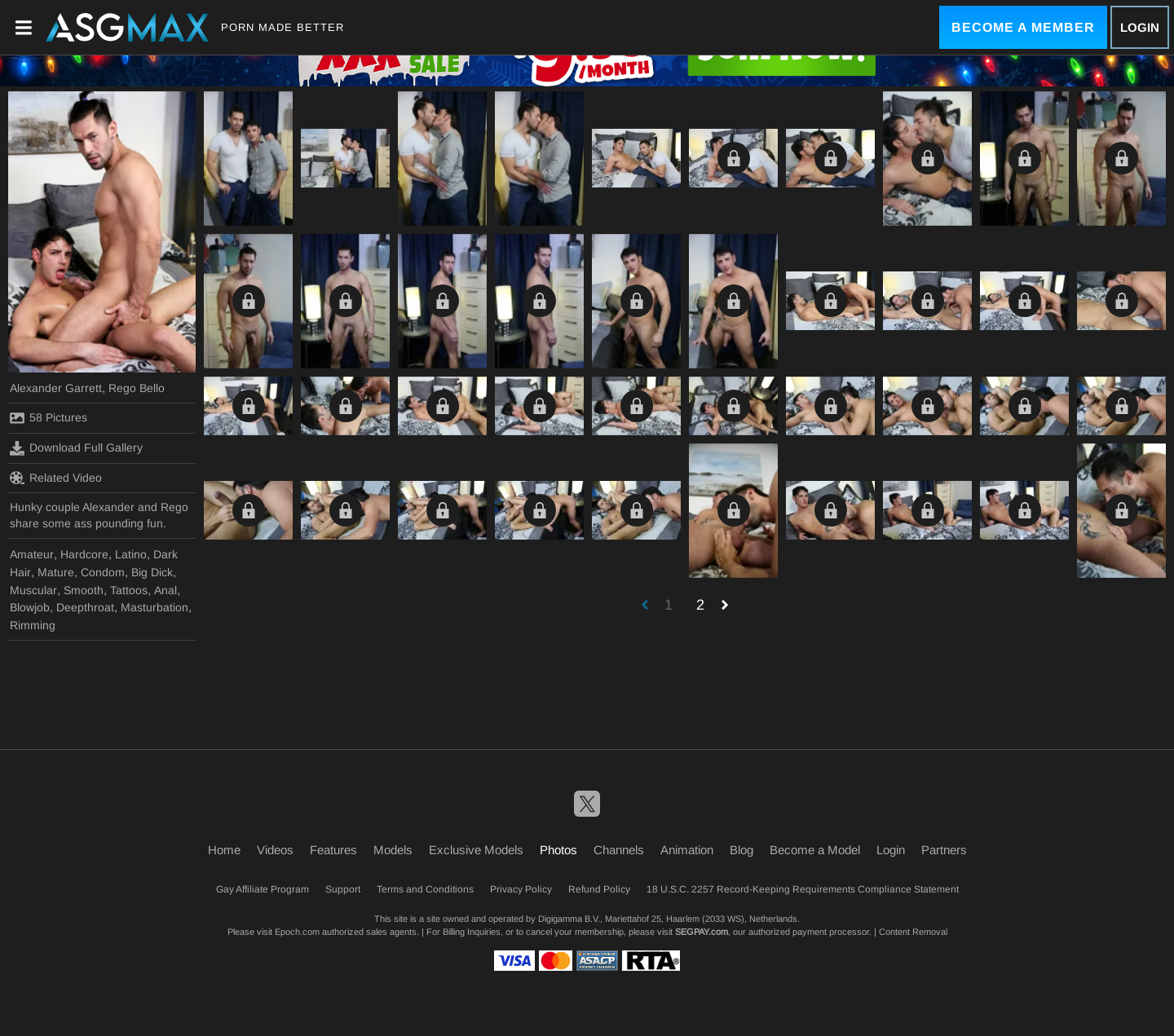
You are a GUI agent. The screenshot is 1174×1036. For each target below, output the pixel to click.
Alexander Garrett (56, 388)
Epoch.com (297, 932)
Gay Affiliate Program (262, 889)
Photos (558, 850)
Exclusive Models (476, 850)
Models (393, 850)
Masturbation (154, 607)
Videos (275, 850)
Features (333, 850)
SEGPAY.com (701, 932)
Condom (103, 572)
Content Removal (913, 932)
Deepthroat (85, 607)
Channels (619, 850)
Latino (131, 554)
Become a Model (815, 850)
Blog (741, 850)
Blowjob (30, 607)
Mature (56, 572)
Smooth (84, 590)
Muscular (33, 590)
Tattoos (129, 590)
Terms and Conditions (425, 889)
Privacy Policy (521, 889)
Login (1139, 27)
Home (224, 850)
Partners (944, 850)
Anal (165, 590)
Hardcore (84, 554)
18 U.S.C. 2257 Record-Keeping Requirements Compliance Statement (803, 889)
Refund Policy (599, 889)
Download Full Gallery (76, 448)
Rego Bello (136, 388)
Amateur (32, 554)
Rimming (32, 625)
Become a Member (1023, 27)
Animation (686, 850)
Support (342, 889)
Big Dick (152, 572)
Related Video (56, 477)
